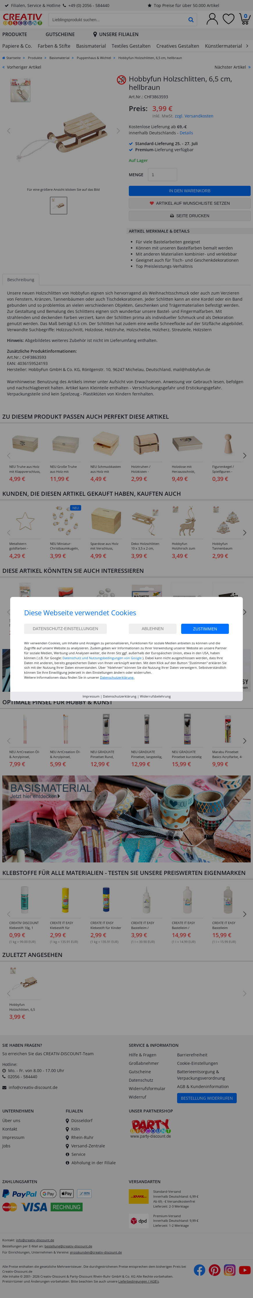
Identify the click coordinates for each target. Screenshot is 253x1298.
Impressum (91, 696)
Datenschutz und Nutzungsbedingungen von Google (102, 658)
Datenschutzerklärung (119, 696)
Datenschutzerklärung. (117, 677)
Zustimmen (205, 629)
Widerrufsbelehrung (155, 696)
